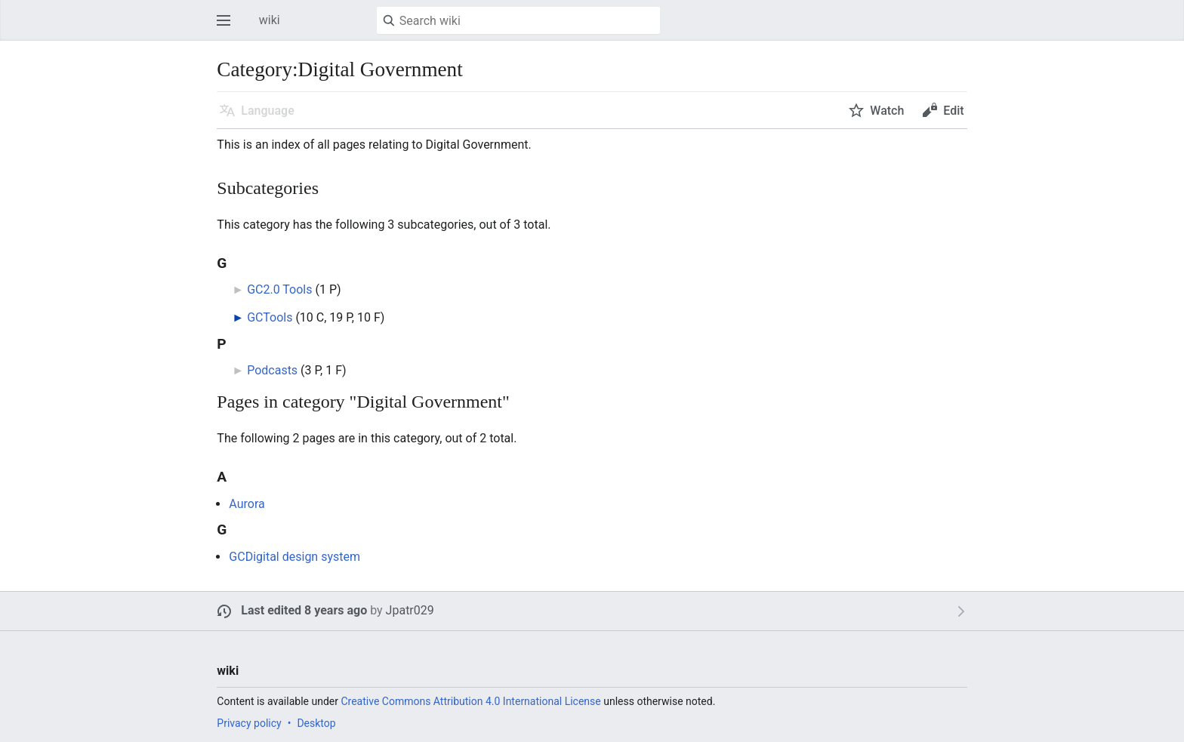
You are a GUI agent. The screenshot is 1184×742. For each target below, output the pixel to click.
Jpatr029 (410, 610)
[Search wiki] (518, 20)
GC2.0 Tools (279, 289)
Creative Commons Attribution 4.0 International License (470, 701)
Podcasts (272, 370)
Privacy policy (249, 723)
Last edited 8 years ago (304, 610)
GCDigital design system (294, 557)
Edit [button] (953, 110)
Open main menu (228, 27)
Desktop (316, 723)
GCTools (269, 317)
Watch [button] (887, 110)
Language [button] (267, 110)
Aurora (246, 504)
